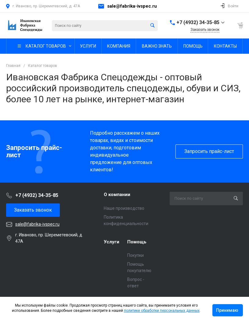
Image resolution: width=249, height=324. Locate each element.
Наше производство (124, 208)
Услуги (111, 242)
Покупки (135, 255)
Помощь (136, 242)
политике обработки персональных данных (162, 310)
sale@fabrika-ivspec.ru (132, 6)
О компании (117, 194)
